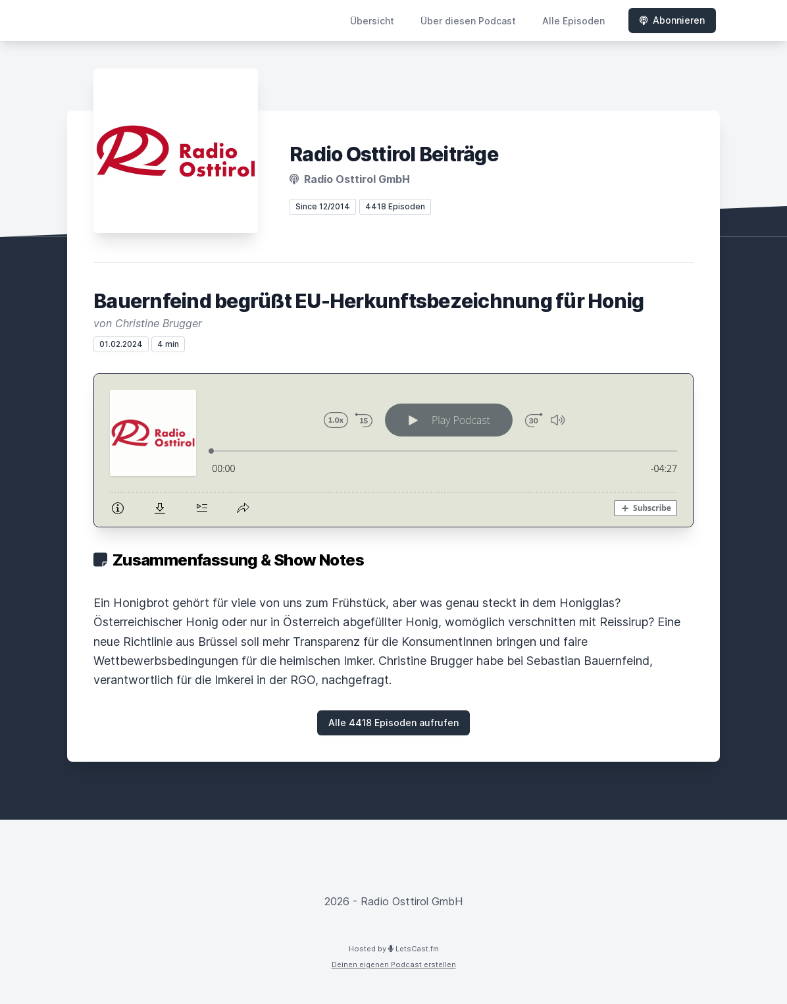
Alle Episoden (573, 20)
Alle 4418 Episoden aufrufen (393, 722)
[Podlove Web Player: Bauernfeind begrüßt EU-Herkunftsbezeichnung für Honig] (393, 450)
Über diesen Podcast (468, 20)
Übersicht (372, 20)
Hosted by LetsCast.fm (394, 948)
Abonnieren (672, 20)
